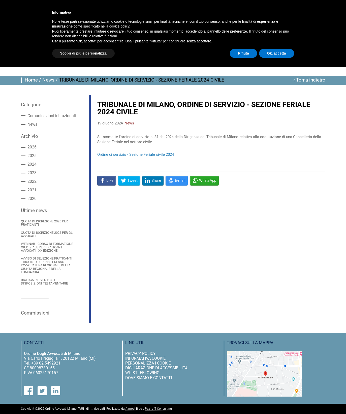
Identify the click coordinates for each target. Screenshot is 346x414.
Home (31, 80)
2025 (32, 156)
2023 (32, 173)
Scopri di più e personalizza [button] (83, 53)
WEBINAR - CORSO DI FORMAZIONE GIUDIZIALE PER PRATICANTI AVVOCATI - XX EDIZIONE (47, 247)
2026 (32, 147)
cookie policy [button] (119, 26)
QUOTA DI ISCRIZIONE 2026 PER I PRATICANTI (45, 223)
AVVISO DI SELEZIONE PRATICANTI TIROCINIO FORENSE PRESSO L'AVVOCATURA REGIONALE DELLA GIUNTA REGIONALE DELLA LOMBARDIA (46, 265)
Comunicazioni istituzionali (51, 116)
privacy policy (140, 353)
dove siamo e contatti (148, 377)
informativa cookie (145, 358)
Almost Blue (133, 408)
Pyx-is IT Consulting (158, 408)
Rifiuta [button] (243, 53)
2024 (32, 164)
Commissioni (35, 313)
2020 (32, 199)
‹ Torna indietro (309, 80)
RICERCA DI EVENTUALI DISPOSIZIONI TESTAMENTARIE (44, 281)
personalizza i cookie (148, 363)
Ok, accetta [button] (276, 53)
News (48, 80)
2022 (32, 181)
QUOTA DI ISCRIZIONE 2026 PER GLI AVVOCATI (47, 234)
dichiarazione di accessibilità (156, 368)
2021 (32, 190)
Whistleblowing (142, 372)
